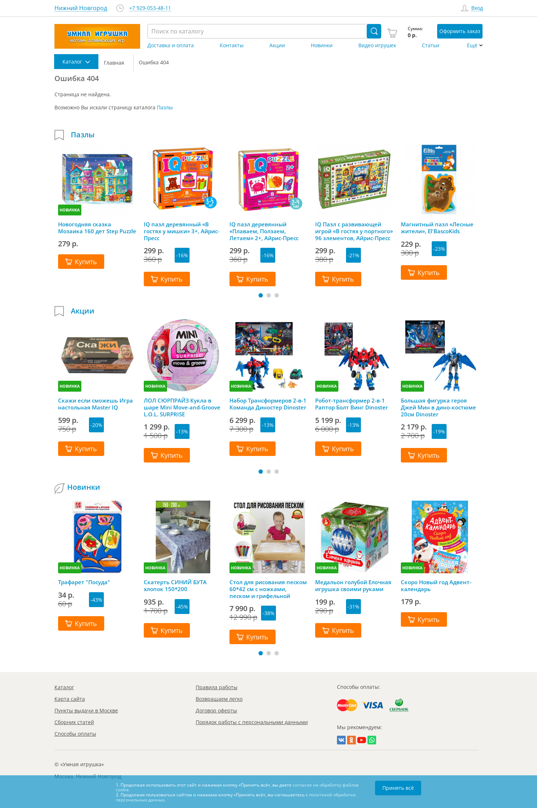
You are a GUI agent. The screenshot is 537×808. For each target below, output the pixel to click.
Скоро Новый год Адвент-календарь (436, 586)
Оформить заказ (459, 31)
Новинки (322, 45)
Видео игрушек (377, 45)
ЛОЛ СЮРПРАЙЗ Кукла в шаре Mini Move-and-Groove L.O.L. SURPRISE (182, 407)
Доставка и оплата (170, 45)
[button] (261, 295)
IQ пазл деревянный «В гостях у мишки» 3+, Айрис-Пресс (181, 231)
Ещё (472, 45)
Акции (277, 45)
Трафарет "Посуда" (84, 582)
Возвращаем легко (219, 698)
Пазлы (165, 107)
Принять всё (398, 787)
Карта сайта (69, 698)
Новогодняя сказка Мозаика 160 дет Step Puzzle (97, 228)
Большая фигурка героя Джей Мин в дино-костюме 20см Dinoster (438, 407)
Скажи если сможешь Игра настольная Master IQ (95, 404)
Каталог (64, 687)
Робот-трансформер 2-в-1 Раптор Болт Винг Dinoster (351, 404)
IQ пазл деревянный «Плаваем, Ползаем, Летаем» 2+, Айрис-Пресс (263, 231)
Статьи (430, 45)
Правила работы (216, 687)
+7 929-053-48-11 (150, 8)
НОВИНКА (70, 210)
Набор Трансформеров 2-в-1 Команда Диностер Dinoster (267, 404)
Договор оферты (216, 710)
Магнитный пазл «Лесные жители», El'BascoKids (437, 228)
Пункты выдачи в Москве (86, 710)
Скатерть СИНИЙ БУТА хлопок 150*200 (175, 586)
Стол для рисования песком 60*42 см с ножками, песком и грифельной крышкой (268, 589)
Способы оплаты (75, 733)
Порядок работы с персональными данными (252, 722)
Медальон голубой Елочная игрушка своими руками (353, 586)
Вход (477, 8)
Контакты (232, 45)
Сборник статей (74, 722)
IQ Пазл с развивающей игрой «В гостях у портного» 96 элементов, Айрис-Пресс (354, 231)
